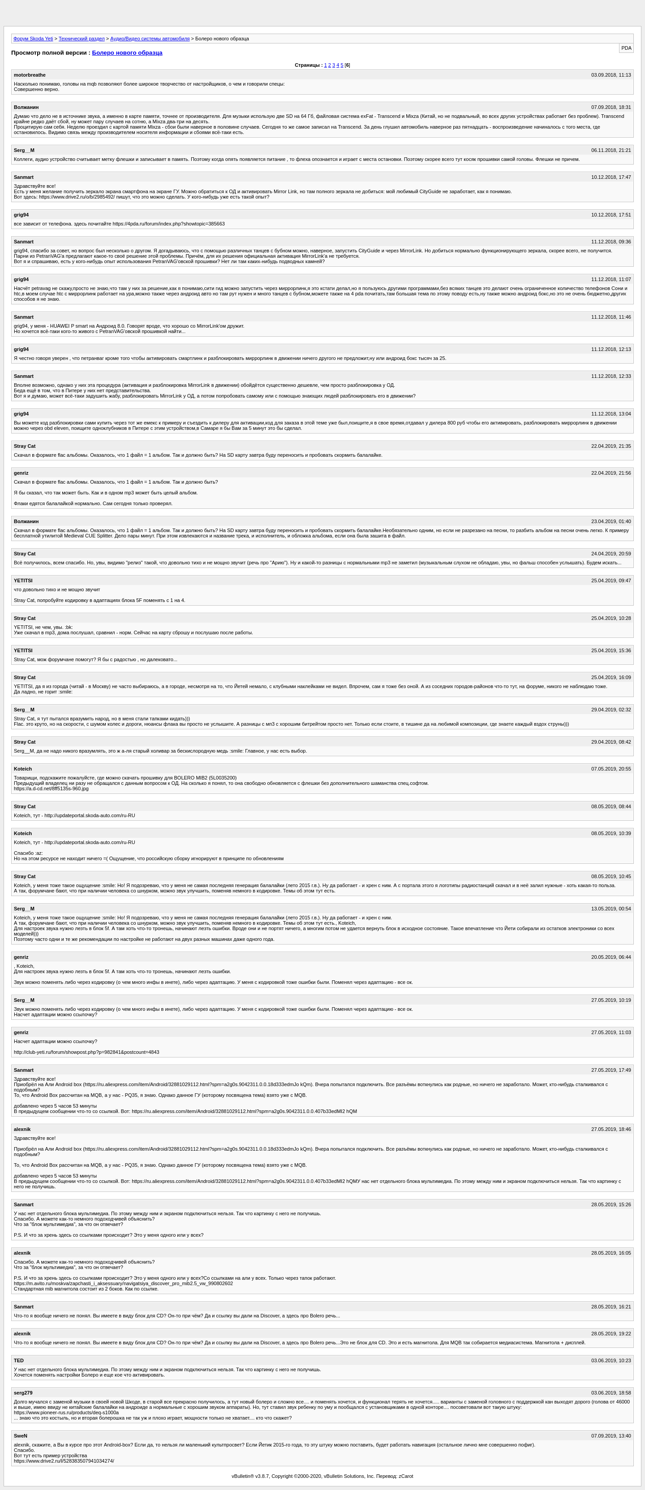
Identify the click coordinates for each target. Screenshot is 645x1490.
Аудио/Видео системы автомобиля (149, 38)
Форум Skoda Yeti (33, 38)
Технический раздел (82, 38)
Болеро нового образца (127, 52)
